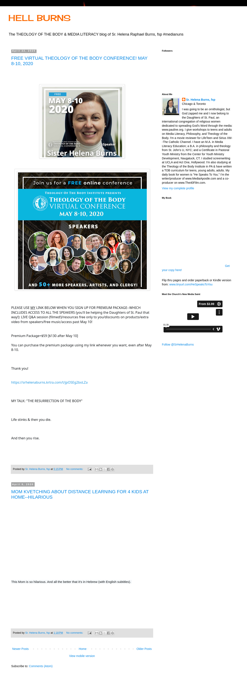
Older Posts (144, 649)
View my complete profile (178, 188)
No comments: (75, 469)
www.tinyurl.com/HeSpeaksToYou (191, 284)
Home (82, 649)
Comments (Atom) (41, 666)
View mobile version (82, 656)
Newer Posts (20, 649)
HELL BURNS (39, 18)
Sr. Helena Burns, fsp (200, 99)
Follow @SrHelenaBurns (178, 344)
